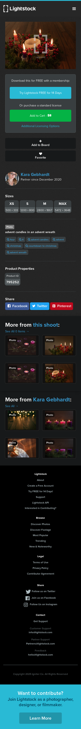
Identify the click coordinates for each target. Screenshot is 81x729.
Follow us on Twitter (43, 591)
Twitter (40, 305)
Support (40, 497)
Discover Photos (40, 524)
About (40, 480)
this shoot (45, 325)
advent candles (38, 239)
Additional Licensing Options (40, 126)
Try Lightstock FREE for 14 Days (40, 93)
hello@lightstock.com (40, 654)
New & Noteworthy (40, 546)
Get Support (40, 621)
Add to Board (40, 143)
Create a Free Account (40, 485)
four (11, 239)
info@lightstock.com (40, 632)
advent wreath (17, 252)
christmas (14, 246)
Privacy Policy (40, 568)
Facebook (17, 305)
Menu (74, 8)
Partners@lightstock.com (40, 643)
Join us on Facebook (44, 598)
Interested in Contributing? (40, 508)
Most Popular (40, 535)
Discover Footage (40, 530)
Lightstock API (40, 502)
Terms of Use (40, 562)
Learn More (40, 718)
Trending (40, 541)
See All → (11, 406)
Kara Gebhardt (35, 174)
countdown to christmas (41, 246)
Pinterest (61, 305)
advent (58, 239)
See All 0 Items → (17, 331)
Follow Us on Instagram (43, 604)
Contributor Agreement (40, 573)
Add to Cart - (40, 115)
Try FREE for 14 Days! (40, 491)
